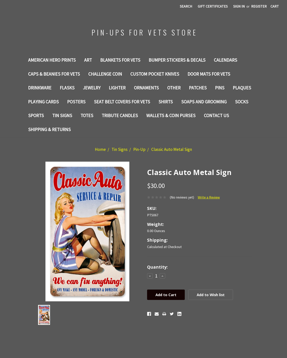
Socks (241, 102)
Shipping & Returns (49, 129)
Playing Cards (43, 102)
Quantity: (157, 267)
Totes (87, 115)
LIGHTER (117, 88)
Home (100, 149)
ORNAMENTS (146, 88)
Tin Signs (62, 115)
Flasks (67, 88)
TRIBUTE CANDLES (120, 115)
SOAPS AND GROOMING (204, 102)
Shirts (165, 102)
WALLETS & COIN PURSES (171, 115)
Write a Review (209, 197)
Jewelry (91, 88)
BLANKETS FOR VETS (120, 60)
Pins (219, 88)
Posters (76, 102)
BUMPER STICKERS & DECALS (177, 60)
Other (174, 88)
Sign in (239, 6)
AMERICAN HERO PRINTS (52, 60)
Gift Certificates (213, 6)
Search (186, 6)
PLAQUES (242, 88)
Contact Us (216, 115)
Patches (198, 88)
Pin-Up (139, 149)
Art (88, 60)
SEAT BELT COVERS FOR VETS (122, 102)
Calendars (225, 60)
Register (259, 6)
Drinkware (39, 88)
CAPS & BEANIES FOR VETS (54, 74)
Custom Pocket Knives (154, 74)
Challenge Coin (105, 74)
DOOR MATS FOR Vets (209, 74)
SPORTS (36, 115)
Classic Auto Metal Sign (171, 149)
